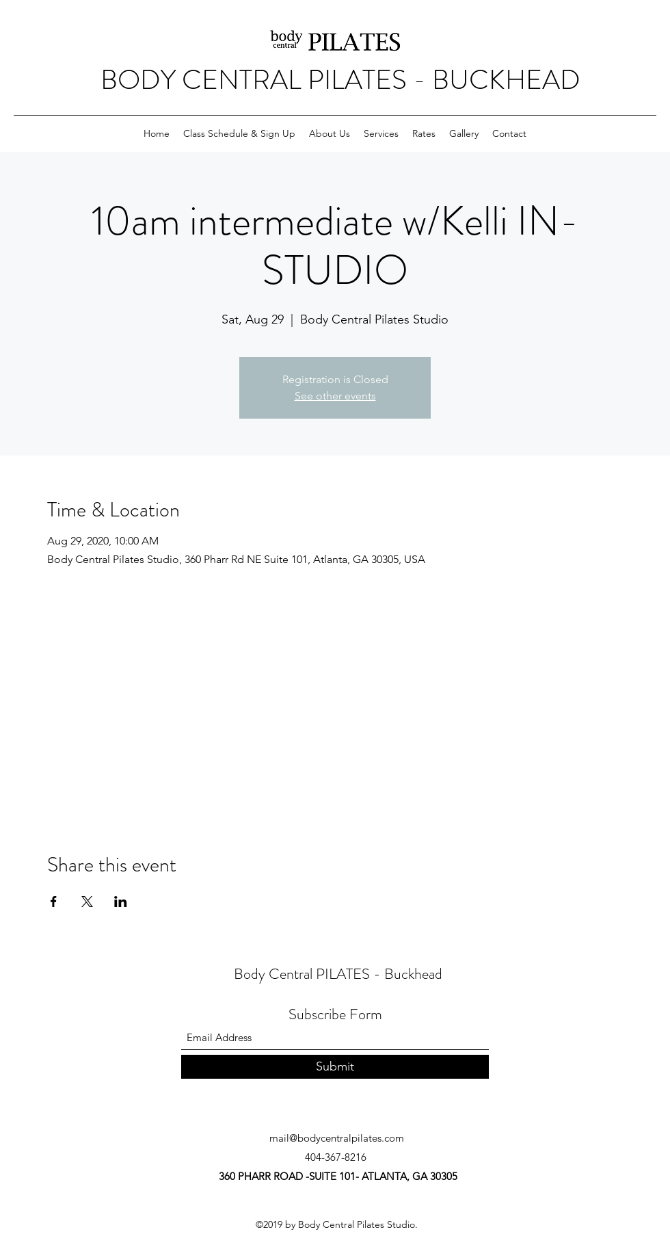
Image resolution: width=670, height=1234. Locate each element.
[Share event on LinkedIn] (120, 901)
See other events (335, 395)
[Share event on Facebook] (53, 901)
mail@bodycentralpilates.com (336, 1137)
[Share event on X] (87, 901)
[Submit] (335, 1067)
